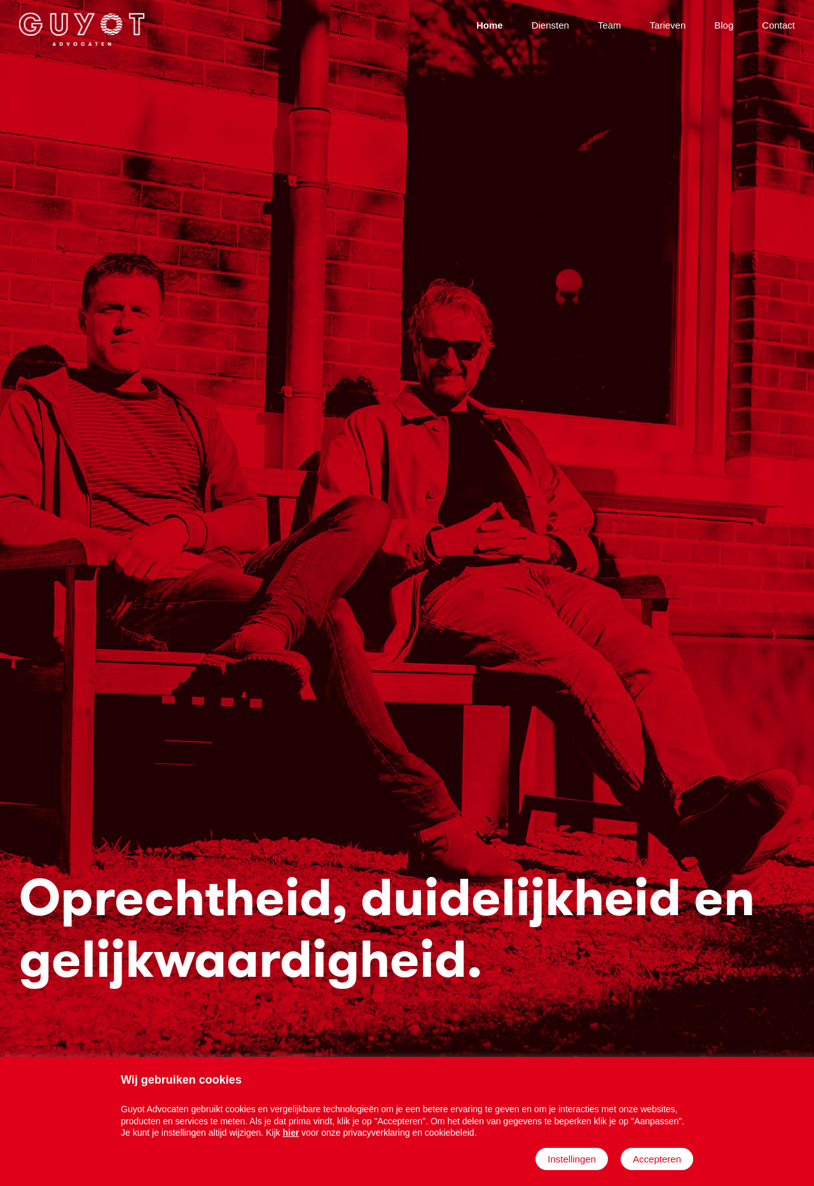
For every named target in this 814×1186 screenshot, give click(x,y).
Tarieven (668, 25)
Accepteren (657, 1159)
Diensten (550, 25)
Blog (723, 25)
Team (609, 25)
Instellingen (572, 1159)
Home (489, 25)
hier (290, 1132)
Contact (778, 25)
